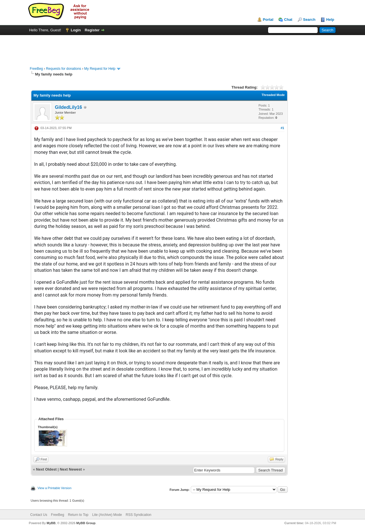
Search (309, 19)
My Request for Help (99, 69)
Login (76, 30)
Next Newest (71, 469)
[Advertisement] (182, 48)
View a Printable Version (55, 488)
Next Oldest (46, 469)
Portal (268, 19)
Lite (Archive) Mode (107, 515)
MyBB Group (86, 523)
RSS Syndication (138, 515)
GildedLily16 (68, 107)
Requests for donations (63, 69)
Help (330, 19)
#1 (282, 128)
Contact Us (38, 515)
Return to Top (78, 515)
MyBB (50, 523)
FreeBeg (36, 69)
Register (92, 30)
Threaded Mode (273, 95)
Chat (288, 19)
